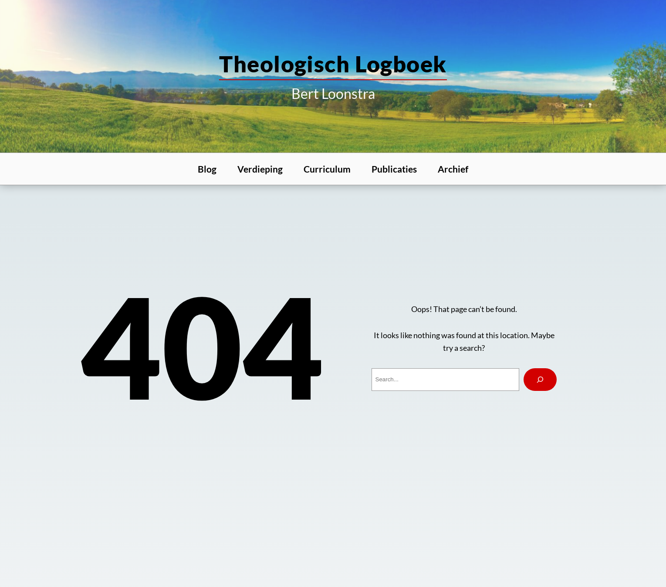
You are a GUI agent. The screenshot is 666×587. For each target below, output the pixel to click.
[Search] (540, 379)
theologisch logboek (332, 63)
